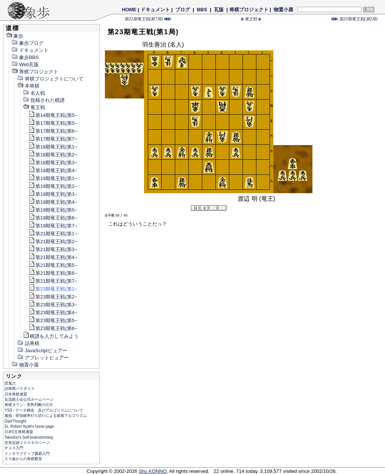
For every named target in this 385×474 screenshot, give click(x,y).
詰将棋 (28, 343)
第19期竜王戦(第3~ (52, 194)
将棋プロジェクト (248, 9)
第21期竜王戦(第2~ (52, 241)
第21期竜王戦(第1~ (52, 233)
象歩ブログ (27, 43)
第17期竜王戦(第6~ (52, 131)
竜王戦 (251, 19)
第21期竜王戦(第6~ (52, 273)
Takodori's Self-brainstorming (29, 437)
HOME (129, 9)
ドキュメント (155, 9)
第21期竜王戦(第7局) (147, 19)
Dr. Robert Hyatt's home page (29, 426)
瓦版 (218, 9)
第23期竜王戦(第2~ (52, 297)
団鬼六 (10, 383)
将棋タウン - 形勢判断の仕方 (29, 405)
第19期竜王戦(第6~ (52, 218)
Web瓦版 (25, 64)
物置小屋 (283, 9)
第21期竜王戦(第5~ (52, 265)
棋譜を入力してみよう (51, 336)
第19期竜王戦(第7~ (52, 226)
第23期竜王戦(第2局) (354, 19)
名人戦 (34, 93)
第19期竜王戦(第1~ (52, 178)
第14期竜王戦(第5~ (52, 115)
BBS (202, 9)
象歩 (14, 36)
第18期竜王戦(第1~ (52, 147)
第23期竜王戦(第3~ (52, 304)
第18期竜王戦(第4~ (52, 170)
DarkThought (15, 421)
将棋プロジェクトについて (50, 79)
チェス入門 (14, 448)
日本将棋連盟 (16, 394)
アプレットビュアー (43, 357)
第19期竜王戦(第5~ (52, 210)
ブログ (182, 9)
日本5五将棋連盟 (19, 432)
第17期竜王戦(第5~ (52, 123)
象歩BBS (25, 57)
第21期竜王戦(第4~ (52, 257)
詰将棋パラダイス (20, 388)
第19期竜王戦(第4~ (52, 202)
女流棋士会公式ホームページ (29, 399)
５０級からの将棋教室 (23, 459)
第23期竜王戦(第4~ (52, 312)
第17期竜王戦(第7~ (52, 139)
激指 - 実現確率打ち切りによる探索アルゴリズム (46, 415)
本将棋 (28, 86)
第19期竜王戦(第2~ (52, 186)
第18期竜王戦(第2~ (52, 154)
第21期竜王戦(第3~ (52, 249)
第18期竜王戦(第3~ (52, 162)
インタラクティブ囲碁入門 (27, 453)
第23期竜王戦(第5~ (52, 320)
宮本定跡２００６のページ (27, 443)
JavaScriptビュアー (42, 350)
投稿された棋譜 (44, 100)
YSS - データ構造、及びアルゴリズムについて (44, 410)
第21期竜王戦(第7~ (52, 281)
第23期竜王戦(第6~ (52, 328)
